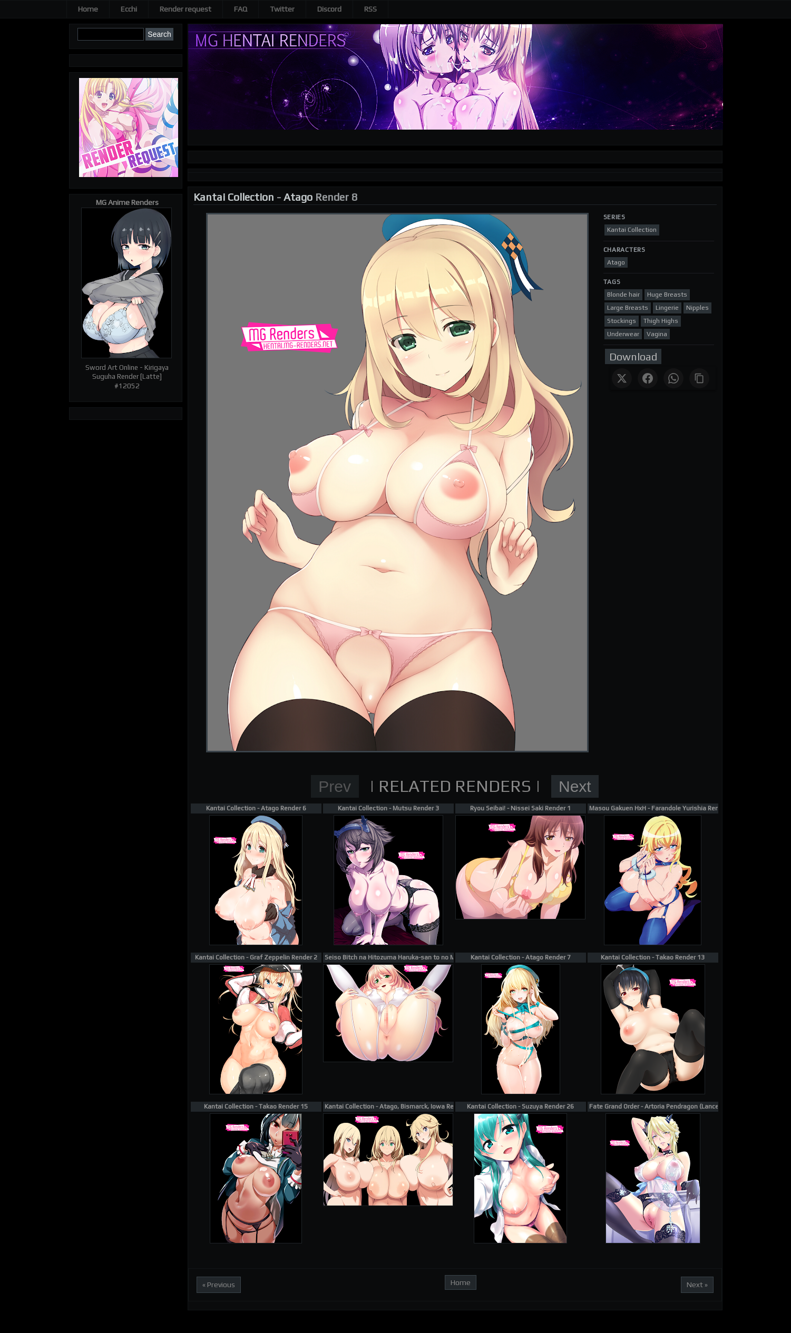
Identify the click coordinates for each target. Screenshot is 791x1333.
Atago (298, 197)
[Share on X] (622, 378)
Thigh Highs (660, 321)
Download (633, 356)
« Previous (218, 1284)
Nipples (697, 307)
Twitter (282, 9)
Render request (185, 9)
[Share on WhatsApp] (673, 378)
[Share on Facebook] (648, 378)
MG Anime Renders (127, 202)
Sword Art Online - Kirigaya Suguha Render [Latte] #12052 (127, 377)
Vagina (657, 334)
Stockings (621, 321)
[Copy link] (699, 378)
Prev (334, 786)
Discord (329, 9)
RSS (370, 9)
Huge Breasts (667, 294)
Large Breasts (627, 307)
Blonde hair (623, 294)
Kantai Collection (233, 197)
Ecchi (129, 9)
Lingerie (667, 307)
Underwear (623, 334)
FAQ (240, 9)
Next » (697, 1284)
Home (88, 9)
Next (575, 786)
